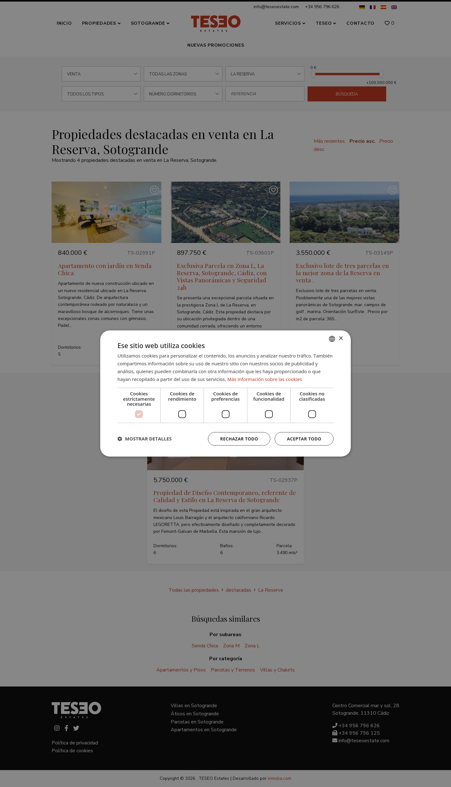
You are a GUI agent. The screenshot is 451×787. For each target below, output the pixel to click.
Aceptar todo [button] (304, 439)
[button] (144, 439)
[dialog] (225, 393)
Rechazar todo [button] (238, 439)
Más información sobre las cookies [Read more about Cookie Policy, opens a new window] (265, 379)
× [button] (340, 338)
